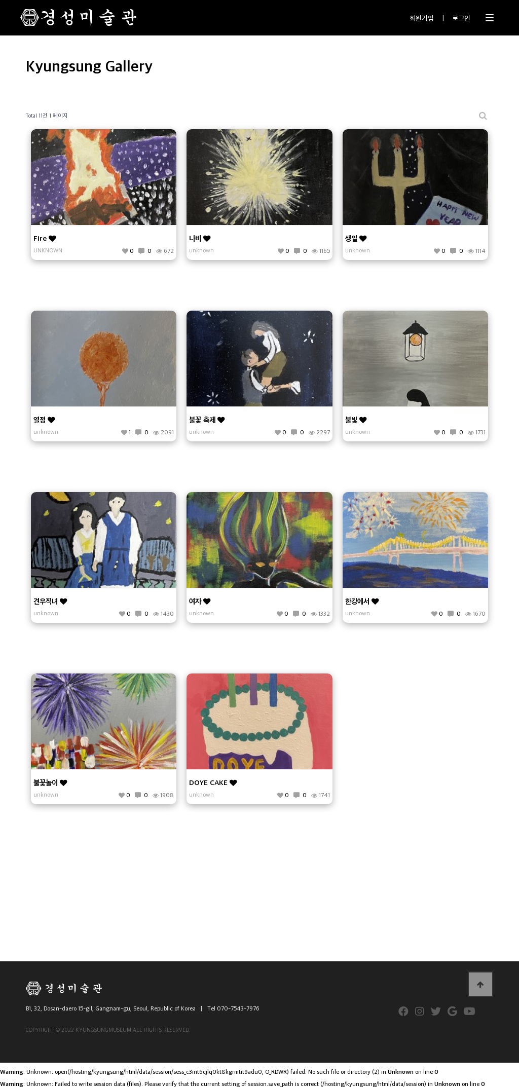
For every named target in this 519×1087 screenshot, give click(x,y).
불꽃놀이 (50, 782)
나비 (199, 238)
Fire (44, 238)
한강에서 (362, 601)
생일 (355, 238)
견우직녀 (50, 601)
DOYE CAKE (213, 782)
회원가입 (422, 17)
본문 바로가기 (0, 0)
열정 (44, 419)
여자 (199, 601)
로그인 (461, 17)
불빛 (355, 419)
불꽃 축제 (207, 419)
